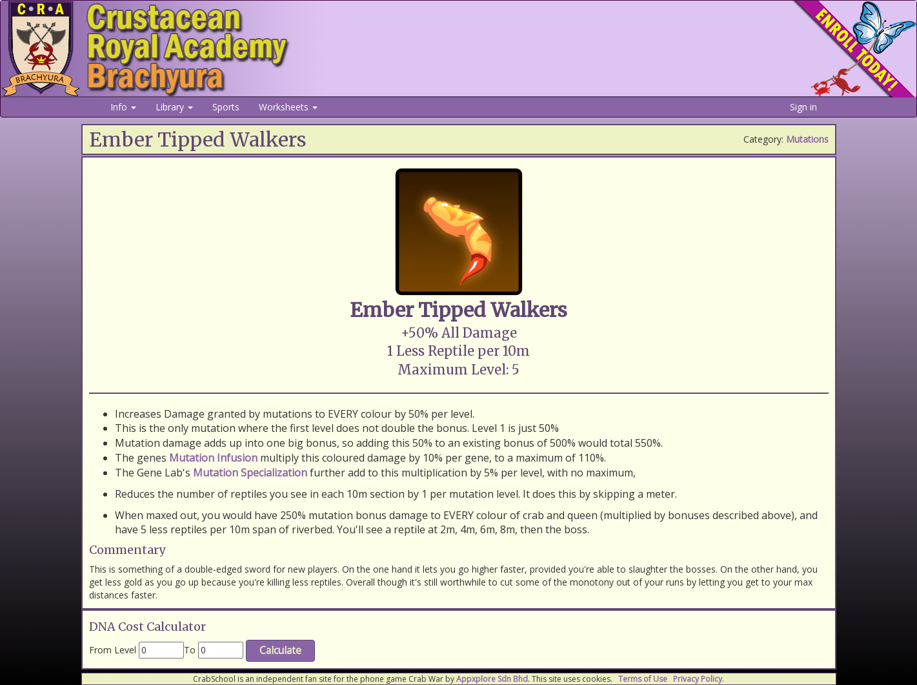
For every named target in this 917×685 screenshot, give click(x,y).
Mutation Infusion (213, 458)
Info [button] (123, 107)
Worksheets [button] (288, 107)
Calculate (280, 650)
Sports (225, 107)
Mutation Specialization (250, 472)
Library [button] (174, 107)
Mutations (807, 139)
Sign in (803, 107)
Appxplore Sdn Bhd (492, 678)
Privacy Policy (697, 678)
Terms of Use (642, 678)
